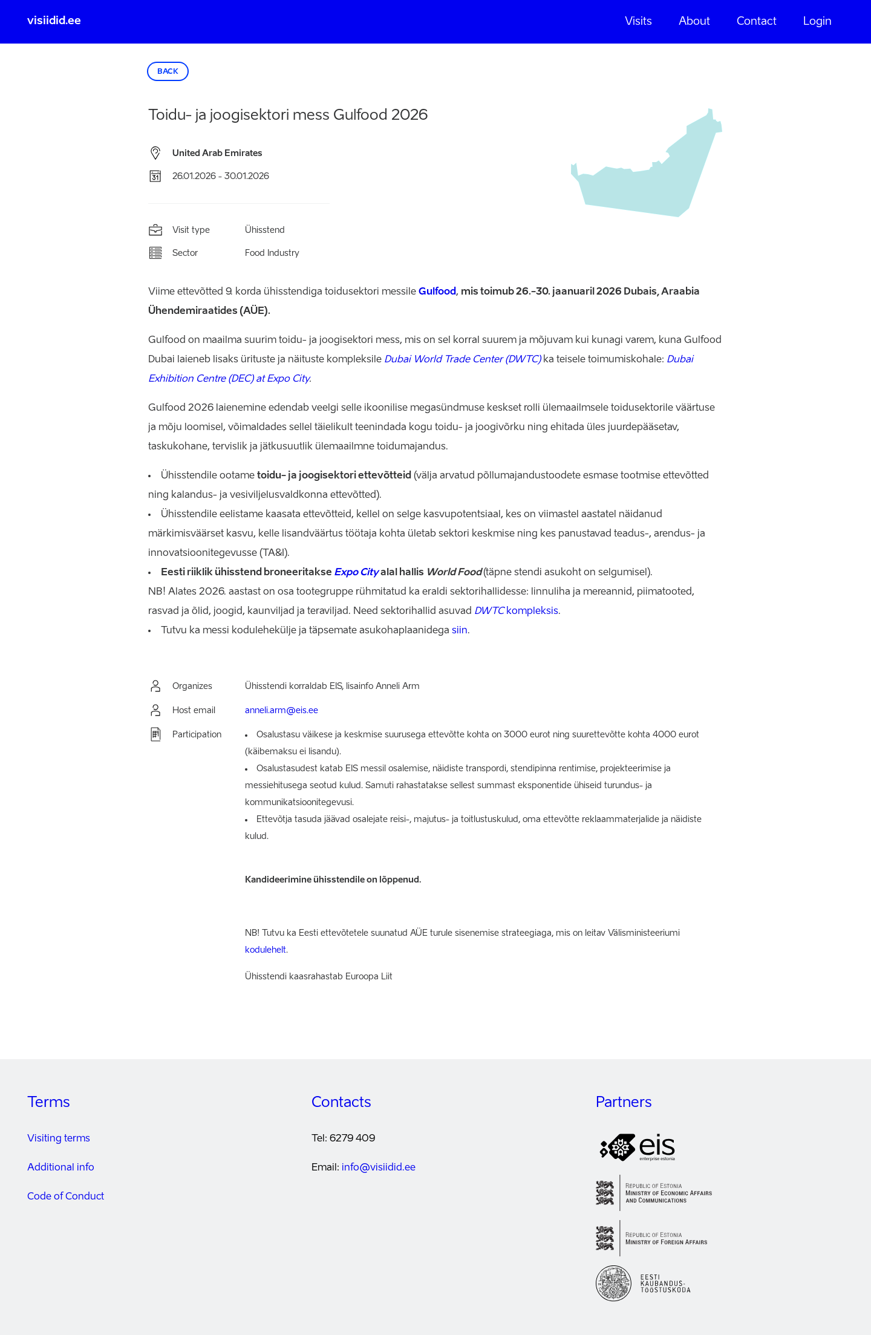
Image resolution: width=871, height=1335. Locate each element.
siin (460, 631)
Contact (757, 21)
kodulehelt (265, 950)
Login (817, 21)
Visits (638, 21)
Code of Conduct (65, 1197)
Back (167, 72)
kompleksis (516, 611)
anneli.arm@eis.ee (281, 711)
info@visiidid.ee (379, 1168)
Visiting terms (58, 1139)
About (694, 21)
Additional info (60, 1168)
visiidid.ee (54, 21)
